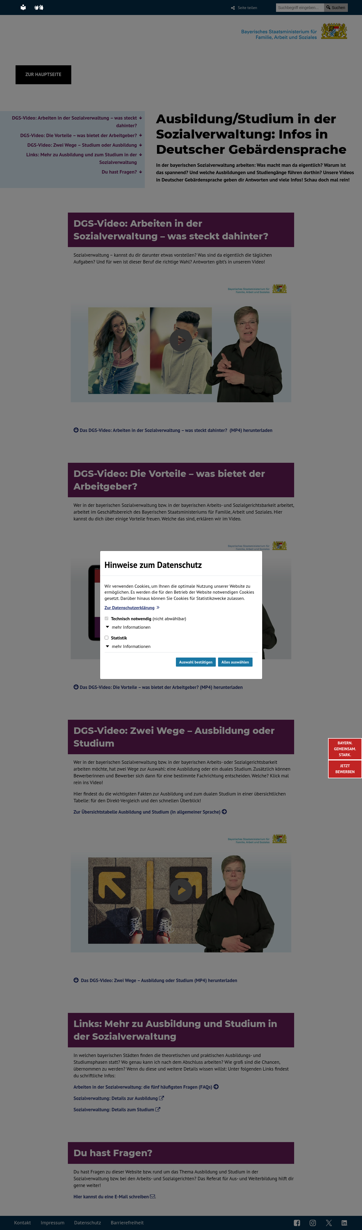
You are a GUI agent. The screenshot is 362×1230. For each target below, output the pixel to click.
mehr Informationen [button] (131, 627)
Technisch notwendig (145, 618)
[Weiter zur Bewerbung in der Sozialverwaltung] (345, 769)
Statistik (116, 638)
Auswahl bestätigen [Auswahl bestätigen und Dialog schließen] (196, 662)
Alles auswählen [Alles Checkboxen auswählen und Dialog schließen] (235, 662)
